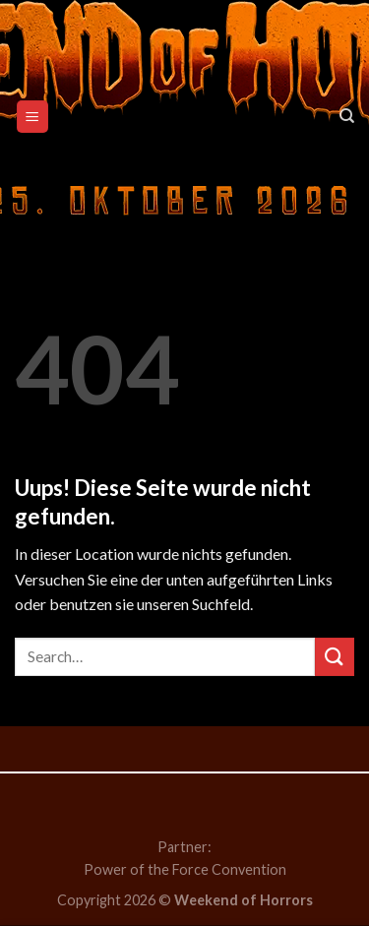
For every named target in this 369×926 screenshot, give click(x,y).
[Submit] (334, 657)
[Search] (346, 116)
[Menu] (33, 116)
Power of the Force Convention (185, 869)
